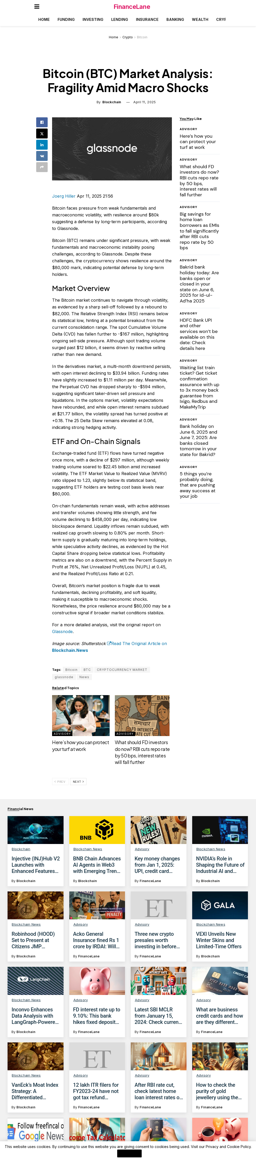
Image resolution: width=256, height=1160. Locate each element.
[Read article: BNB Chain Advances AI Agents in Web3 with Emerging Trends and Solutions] (97, 830)
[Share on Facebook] (42, 122)
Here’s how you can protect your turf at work (198, 141)
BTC (87, 670)
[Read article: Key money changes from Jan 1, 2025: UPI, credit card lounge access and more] (158, 830)
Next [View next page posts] (78, 782)
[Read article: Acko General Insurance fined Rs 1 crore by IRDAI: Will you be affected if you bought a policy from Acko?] (97, 905)
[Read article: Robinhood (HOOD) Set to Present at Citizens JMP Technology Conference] (35, 905)
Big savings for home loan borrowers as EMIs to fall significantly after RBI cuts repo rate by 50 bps (199, 231)
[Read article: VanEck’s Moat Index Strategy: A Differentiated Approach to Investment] (35, 1061)
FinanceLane (132, 6)
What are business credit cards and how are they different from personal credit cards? (219, 1015)
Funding (66, 19)
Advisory (62, 734)
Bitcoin (142, 37)
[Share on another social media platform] (42, 167)
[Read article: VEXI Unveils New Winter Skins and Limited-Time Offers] (220, 905)
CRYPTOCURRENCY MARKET (122, 670)
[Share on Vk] (42, 156)
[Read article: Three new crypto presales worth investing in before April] (158, 905)
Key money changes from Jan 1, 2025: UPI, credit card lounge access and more (157, 864)
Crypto (224, 19)
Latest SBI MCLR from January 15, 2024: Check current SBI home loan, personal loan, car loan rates (157, 1015)
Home (44, 19)
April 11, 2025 (144, 102)
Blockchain (111, 102)
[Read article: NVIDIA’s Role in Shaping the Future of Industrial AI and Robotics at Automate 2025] (220, 830)
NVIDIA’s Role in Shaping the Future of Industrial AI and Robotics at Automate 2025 (220, 864)
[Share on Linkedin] (42, 145)
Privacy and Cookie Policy (228, 1146)
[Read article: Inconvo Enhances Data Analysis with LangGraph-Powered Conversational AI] (35, 981)
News (84, 677)
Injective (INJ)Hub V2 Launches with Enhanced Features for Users (35, 864)
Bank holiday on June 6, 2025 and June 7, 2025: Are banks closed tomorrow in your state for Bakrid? (198, 440)
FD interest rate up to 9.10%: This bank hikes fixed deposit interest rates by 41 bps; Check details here (96, 1015)
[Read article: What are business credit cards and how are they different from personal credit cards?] (220, 981)
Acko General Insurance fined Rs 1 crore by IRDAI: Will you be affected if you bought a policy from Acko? (97, 940)
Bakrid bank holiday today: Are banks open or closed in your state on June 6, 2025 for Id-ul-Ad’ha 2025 (199, 284)
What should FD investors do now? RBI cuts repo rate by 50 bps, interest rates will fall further (199, 180)
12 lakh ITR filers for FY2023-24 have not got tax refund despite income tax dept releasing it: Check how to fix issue (96, 1098)
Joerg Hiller (64, 196)
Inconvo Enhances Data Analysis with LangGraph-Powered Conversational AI (34, 1015)
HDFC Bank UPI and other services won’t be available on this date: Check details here (199, 334)
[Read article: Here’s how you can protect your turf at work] (80, 715)
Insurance (147, 19)
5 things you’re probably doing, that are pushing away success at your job (197, 485)
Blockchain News (87, 849)
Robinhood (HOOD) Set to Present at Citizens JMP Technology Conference (33, 940)
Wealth (200, 19)
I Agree (129, 1153)
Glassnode (62, 631)
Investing (93, 19)
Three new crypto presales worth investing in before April (155, 940)
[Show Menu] (36, 6)
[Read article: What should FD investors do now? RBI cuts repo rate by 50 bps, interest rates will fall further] (143, 715)
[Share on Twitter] (42, 133)
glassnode (64, 677)
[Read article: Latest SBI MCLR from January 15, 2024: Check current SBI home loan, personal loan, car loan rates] (158, 981)
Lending (119, 19)
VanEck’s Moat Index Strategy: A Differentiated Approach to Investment (34, 1095)
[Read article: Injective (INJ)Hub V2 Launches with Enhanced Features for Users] (35, 830)
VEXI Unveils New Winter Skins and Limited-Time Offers (219, 940)
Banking (175, 19)
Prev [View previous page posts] (59, 782)
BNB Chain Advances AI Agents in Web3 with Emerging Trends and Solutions (97, 864)
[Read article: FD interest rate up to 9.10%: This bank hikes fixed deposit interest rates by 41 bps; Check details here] (97, 981)
